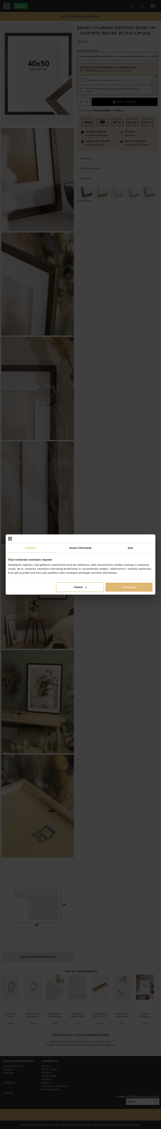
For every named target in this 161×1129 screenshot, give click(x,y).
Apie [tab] (130, 547)
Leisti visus (129, 587)
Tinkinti (80, 587)
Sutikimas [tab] (31, 547)
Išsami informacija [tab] (81, 547)
